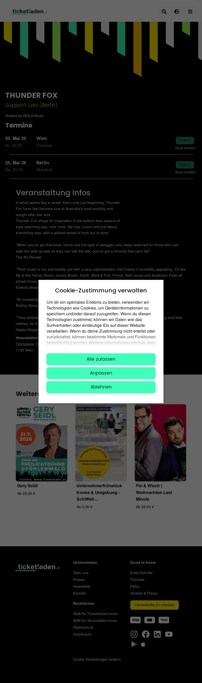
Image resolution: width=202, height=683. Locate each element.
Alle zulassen (101, 359)
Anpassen (101, 373)
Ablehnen (101, 387)
